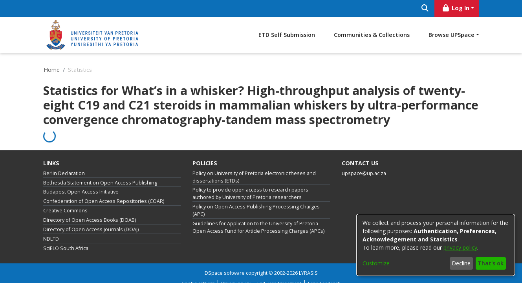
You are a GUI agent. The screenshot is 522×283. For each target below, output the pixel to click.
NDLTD (51, 239)
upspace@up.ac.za (364, 173)
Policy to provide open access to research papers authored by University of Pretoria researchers (250, 193)
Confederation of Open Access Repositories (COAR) (103, 201)
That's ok (491, 263)
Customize (376, 263)
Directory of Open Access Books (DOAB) (89, 220)
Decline (461, 263)
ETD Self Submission (286, 34)
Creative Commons (65, 210)
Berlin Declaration (64, 173)
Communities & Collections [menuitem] (372, 34)
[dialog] (435, 245)
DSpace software (225, 273)
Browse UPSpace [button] (451, 34)
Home (52, 69)
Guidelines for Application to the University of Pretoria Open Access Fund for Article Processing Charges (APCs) (258, 227)
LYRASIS (308, 273)
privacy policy (460, 247)
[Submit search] (425, 8)
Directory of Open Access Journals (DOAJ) (91, 229)
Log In (455, 8)
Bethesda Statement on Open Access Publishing (100, 182)
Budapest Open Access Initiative (81, 191)
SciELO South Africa (65, 248)
